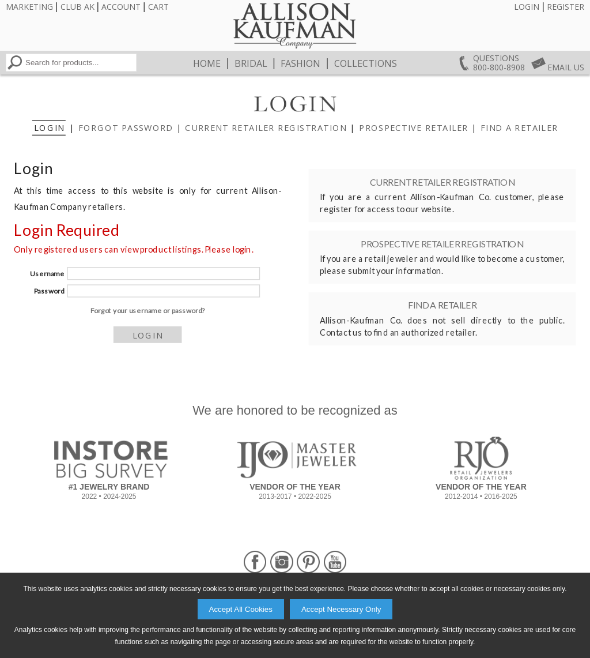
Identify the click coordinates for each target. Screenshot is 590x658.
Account (121, 6)
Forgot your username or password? (147, 311)
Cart (158, 6)
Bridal (251, 63)
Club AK (77, 6)
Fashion (300, 63)
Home (207, 63)
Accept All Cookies (241, 609)
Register (565, 6)
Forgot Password (125, 128)
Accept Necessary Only (341, 609)
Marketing (29, 6)
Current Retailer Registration (266, 128)
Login (526, 6)
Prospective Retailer (413, 128)
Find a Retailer (519, 128)
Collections (365, 63)
